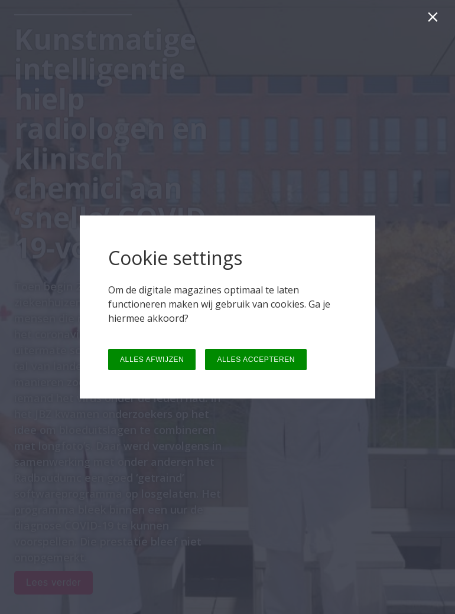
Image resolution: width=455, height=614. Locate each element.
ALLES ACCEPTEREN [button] (256, 359)
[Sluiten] (435, 20)
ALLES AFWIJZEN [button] (152, 359)
